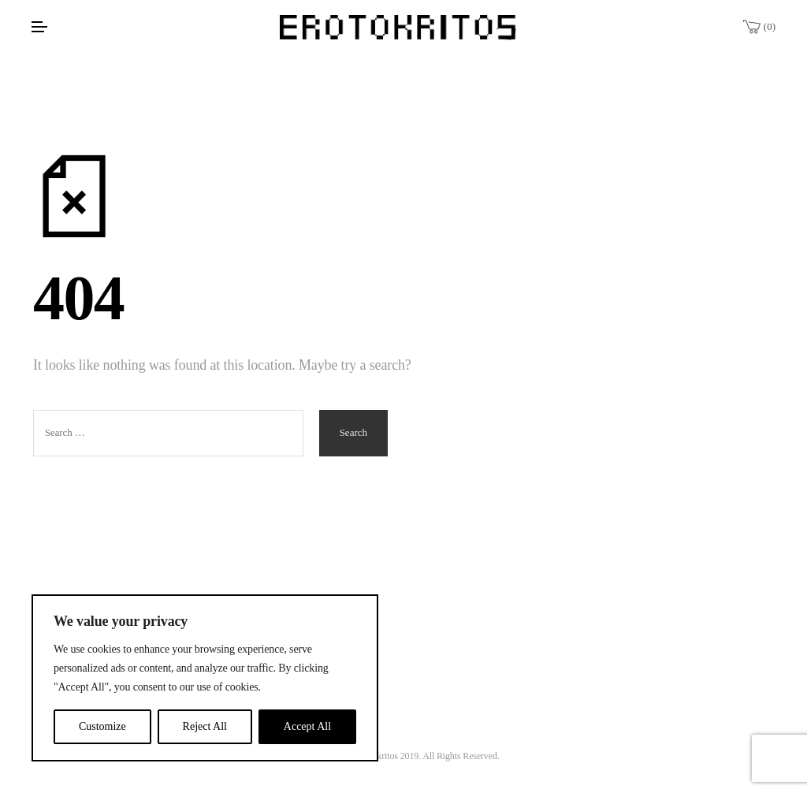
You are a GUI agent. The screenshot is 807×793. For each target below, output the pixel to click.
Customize (102, 726)
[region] (205, 677)
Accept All (307, 726)
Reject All (205, 726)
